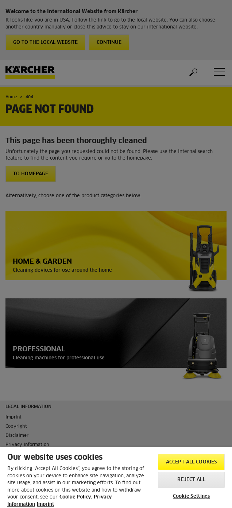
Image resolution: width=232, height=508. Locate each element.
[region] (116, 477)
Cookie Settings (191, 496)
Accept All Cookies (191, 462)
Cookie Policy (75, 497)
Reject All (191, 479)
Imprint (45, 504)
